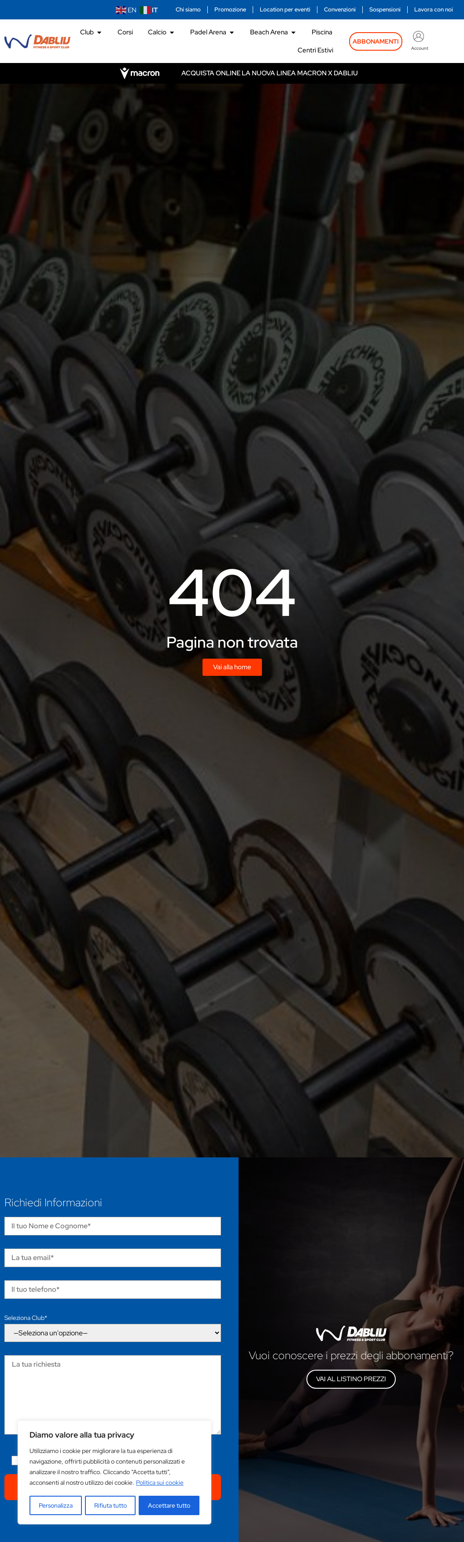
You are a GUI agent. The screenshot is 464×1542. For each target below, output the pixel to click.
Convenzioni (340, 9)
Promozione (230, 9)
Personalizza (56, 1505)
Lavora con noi (433, 9)
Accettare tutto (169, 1505)
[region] (114, 1472)
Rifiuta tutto (110, 1505)
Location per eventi (285, 9)
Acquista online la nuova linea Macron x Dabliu (269, 73)
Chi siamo (188, 9)
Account (419, 48)
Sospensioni (385, 9)
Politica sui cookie (160, 1483)
